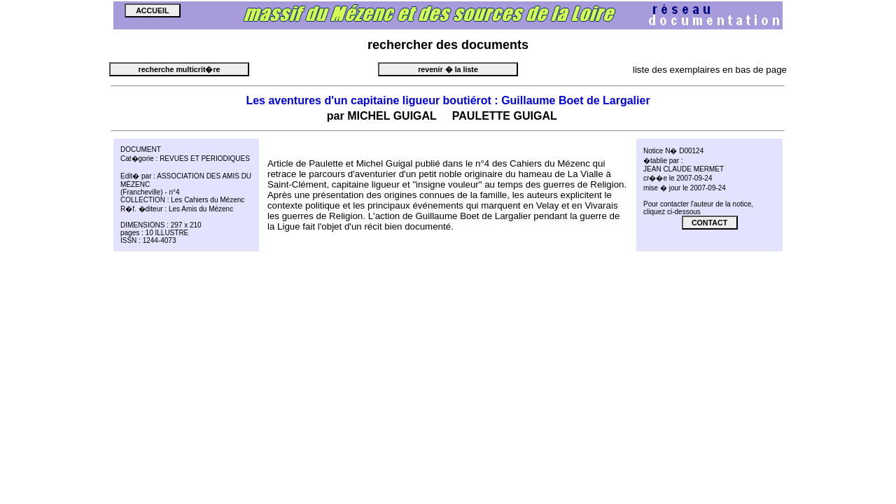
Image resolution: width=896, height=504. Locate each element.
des (447, 45)
